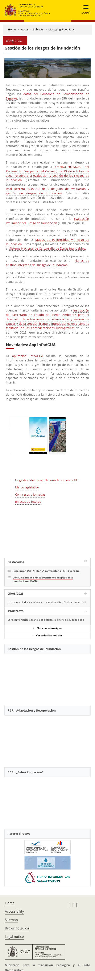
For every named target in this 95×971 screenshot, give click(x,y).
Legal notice (14, 936)
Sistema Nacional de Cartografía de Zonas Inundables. (47, 248)
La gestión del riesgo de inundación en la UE (46, 480)
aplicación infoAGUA (27, 356)
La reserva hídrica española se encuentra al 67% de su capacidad (46, 620)
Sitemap (11, 919)
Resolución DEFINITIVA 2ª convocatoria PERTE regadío (46, 571)
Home (12, 29)
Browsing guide (17, 928)
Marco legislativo (27, 487)
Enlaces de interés (28, 502)
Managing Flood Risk (61, 29)
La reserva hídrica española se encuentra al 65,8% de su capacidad (47, 602)
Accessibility (14, 911)
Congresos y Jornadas (30, 494)
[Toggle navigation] (85, 10)
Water (24, 29)
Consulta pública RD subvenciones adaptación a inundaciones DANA (43, 579)
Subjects (38, 29)
